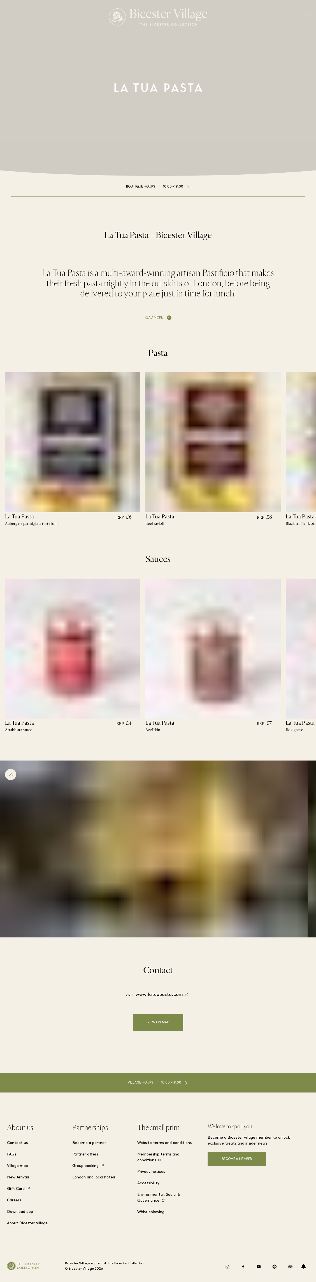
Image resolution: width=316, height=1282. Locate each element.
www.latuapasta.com (159, 995)
